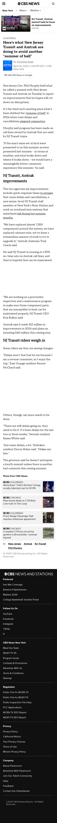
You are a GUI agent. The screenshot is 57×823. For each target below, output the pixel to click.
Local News (9, 38)
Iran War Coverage (12, 584)
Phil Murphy (15, 548)
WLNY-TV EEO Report (14, 717)
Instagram (8, 624)
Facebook (8, 619)
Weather (35, 10)
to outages (46, 193)
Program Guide (11, 658)
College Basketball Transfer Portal (21, 599)
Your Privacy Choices (14, 742)
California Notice (12, 736)
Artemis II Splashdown (15, 589)
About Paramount (12, 766)
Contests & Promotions (15, 663)
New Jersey (14, 543)
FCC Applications (12, 707)
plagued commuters (32, 121)
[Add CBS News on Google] (18, 75)
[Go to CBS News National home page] (29, 3)
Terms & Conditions (13, 673)
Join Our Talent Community (17, 776)
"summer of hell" (35, 113)
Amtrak (28, 543)
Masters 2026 (10, 594)
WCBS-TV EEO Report (14, 712)
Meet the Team (11, 648)
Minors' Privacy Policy (14, 752)
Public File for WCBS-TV (16, 692)
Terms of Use (10, 747)
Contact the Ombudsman (16, 791)
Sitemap (7, 678)
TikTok (6, 629)
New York (7, 10)
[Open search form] (53, 3)
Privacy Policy (10, 731)
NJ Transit (40, 543)
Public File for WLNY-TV (15, 697)
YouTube (7, 614)
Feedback (8, 786)
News (23, 10)
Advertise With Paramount (17, 771)
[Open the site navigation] (10, 3)
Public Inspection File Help (17, 702)
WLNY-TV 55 (9, 653)
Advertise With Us (12, 668)
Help (5, 781)
